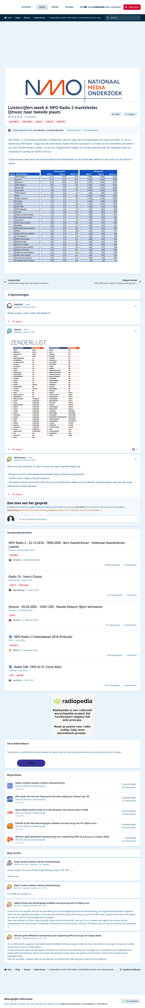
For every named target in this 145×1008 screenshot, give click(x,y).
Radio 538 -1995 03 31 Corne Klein (37, 667)
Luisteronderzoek (55, 130)
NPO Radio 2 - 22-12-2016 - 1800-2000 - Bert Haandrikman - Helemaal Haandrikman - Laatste (68, 545)
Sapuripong (14, 580)
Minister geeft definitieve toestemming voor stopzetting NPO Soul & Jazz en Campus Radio (62, 836)
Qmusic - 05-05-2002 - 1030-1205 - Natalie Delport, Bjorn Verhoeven (56, 607)
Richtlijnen (102, 1004)
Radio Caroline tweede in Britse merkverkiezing (40, 782)
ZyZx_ (11, 640)
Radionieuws (40, 786)
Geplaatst (39, 864)
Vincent (12, 550)
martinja (13, 670)
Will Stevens (20, 457)
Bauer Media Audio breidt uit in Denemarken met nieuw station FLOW (51, 809)
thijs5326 (18, 304)
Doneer (31, 763)
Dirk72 (16, 650)
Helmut (17, 329)
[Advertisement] (71, 44)
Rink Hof (17, 888)
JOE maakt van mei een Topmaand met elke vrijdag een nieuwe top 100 (52, 796)
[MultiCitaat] (8, 321)
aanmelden (80, 507)
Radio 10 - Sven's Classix (25, 577)
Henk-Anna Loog (21, 864)
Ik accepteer (130, 1001)
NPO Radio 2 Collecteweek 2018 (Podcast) (43, 637)
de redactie (39, 130)
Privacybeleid (88, 1004)
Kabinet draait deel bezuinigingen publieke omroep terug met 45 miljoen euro (56, 823)
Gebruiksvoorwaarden (70, 1004)
